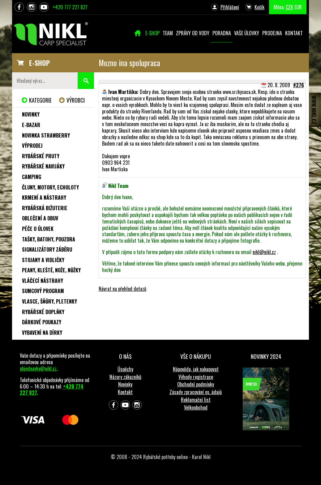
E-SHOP (39, 63)
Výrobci (75, 100)
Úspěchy (125, 369)
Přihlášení (229, 7)
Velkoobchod (196, 407)
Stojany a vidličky (43, 260)
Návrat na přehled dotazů (122, 288)
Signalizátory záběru (47, 249)
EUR (298, 7)
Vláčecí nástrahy (42, 280)
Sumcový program (43, 291)
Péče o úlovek (38, 228)
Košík (259, 7)
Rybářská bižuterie (44, 208)
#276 (298, 85)
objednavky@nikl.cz (38, 368)
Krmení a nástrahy (44, 197)
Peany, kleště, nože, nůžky (51, 270)
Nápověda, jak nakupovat (196, 369)
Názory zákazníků (125, 377)
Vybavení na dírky (42, 332)
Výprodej (32, 145)
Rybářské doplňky (43, 312)
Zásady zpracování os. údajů (195, 392)
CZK (289, 7)
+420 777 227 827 (70, 7)
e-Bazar (31, 125)
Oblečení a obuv (40, 218)
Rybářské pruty (40, 156)
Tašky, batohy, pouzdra (48, 239)
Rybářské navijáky (43, 166)
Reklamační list (196, 399)
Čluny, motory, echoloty (50, 187)
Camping (31, 177)
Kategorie (40, 100)
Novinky (31, 114)
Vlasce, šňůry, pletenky (49, 301)
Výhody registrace (195, 377)
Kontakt (125, 392)
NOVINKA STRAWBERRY (46, 135)
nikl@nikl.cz (264, 252)
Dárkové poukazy (41, 322)
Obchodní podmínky (195, 384)
